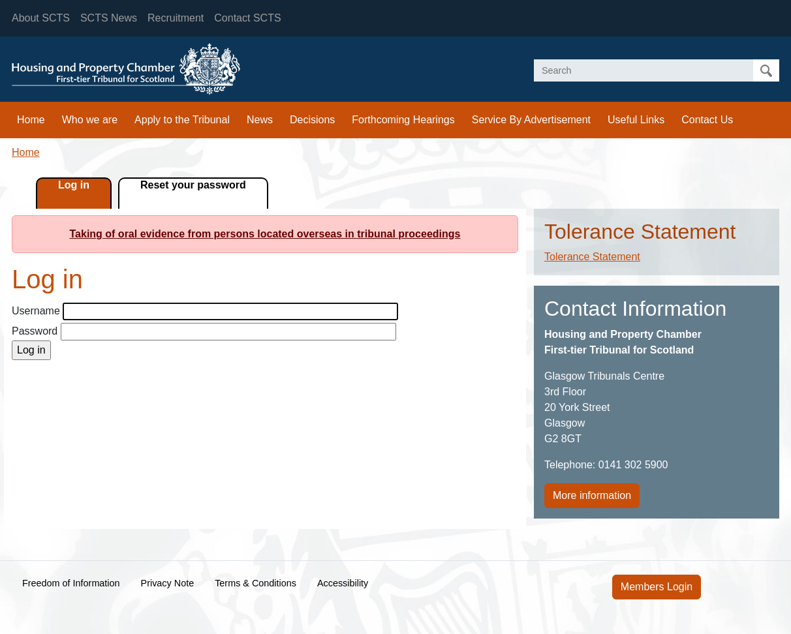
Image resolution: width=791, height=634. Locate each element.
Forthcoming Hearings (403, 119)
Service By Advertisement (531, 119)
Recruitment (175, 17)
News (260, 119)
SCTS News (108, 17)
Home (31, 119)
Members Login (656, 586)
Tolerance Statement (592, 256)
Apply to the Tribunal (182, 119)
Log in (73, 184)
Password (34, 331)
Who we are (89, 119)
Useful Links (636, 119)
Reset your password (193, 184)
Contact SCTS (247, 17)
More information (592, 495)
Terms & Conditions (255, 583)
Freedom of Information (71, 583)
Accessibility (342, 583)
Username (36, 310)
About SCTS (41, 17)
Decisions (312, 119)
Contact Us (707, 119)
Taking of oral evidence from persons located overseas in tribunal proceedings (265, 233)
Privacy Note (167, 583)
